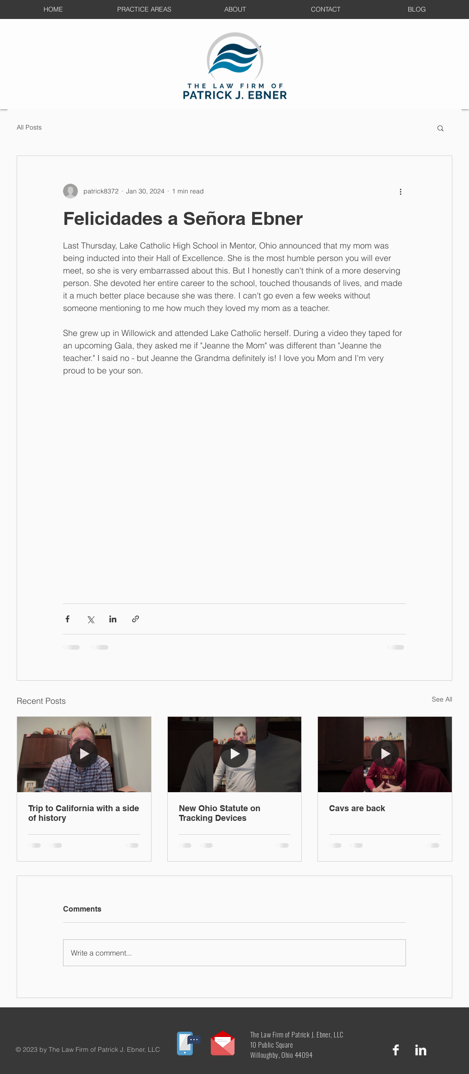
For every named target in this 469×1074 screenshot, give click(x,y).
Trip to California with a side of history (83, 813)
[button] (440, 127)
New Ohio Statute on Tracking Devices (219, 813)
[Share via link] (135, 619)
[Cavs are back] (385, 754)
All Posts (29, 127)
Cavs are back (357, 808)
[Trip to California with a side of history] (84, 754)
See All (442, 699)
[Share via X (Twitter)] (90, 619)
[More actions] (400, 191)
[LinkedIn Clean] (420, 1049)
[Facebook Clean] (395, 1049)
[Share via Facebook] (67, 619)
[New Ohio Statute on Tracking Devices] (235, 754)
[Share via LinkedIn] (112, 619)
